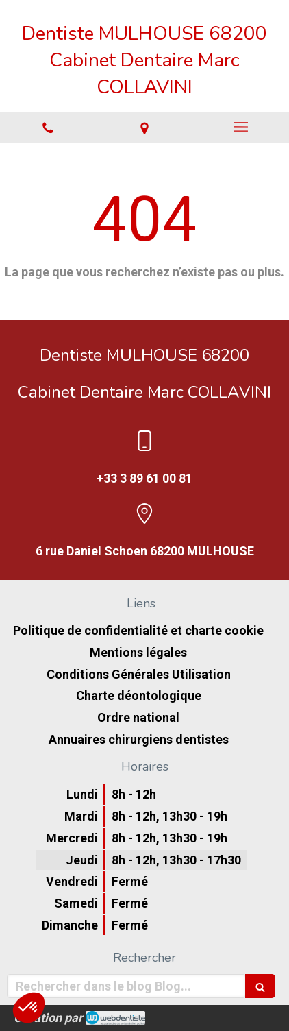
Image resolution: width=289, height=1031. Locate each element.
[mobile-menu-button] (240, 127)
